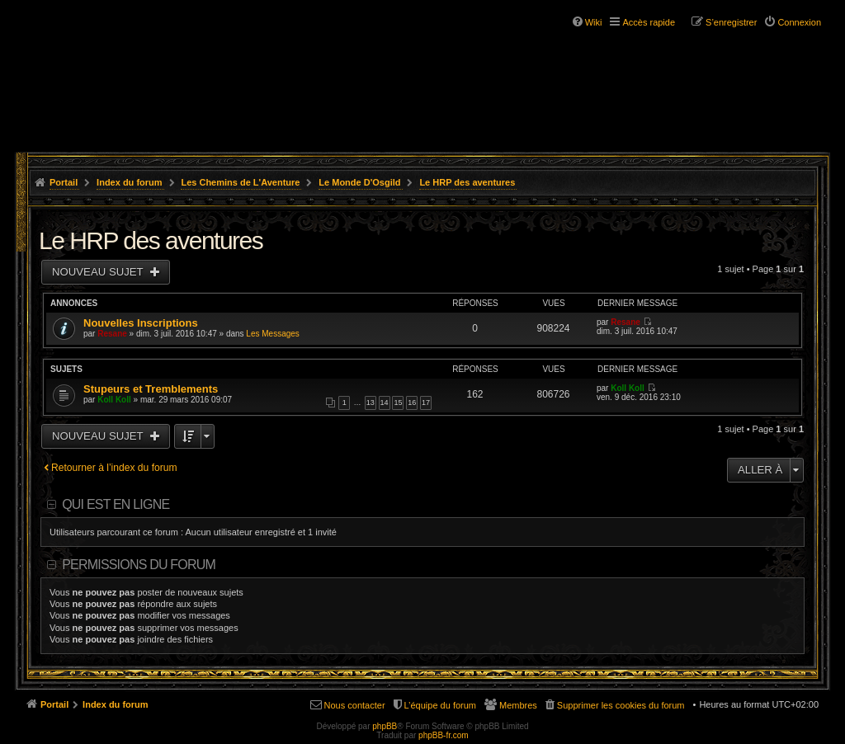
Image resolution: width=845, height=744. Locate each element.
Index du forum (129, 182)
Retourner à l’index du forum (114, 467)
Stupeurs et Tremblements (150, 389)
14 (384, 402)
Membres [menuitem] (518, 705)
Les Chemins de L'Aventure (240, 182)
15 (398, 402)
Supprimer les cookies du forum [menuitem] (621, 705)
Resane (112, 333)
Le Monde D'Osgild (359, 182)
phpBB (384, 726)
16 (412, 402)
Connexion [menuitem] (799, 22)
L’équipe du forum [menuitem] (440, 705)
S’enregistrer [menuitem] (731, 22)
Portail (64, 182)
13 (370, 402)
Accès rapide (648, 22)
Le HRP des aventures (467, 182)
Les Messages (272, 333)
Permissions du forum (138, 565)
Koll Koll (114, 399)
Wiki (593, 22)
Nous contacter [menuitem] (354, 705)
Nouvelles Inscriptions (140, 323)
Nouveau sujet (99, 272)
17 (426, 402)
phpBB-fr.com (443, 735)
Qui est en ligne (115, 504)
